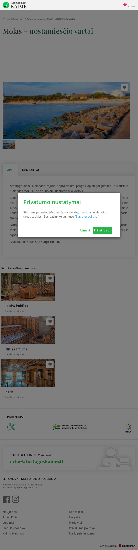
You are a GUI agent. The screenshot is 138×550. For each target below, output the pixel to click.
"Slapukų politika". (87, 216)
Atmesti (85, 230)
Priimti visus (102, 230)
